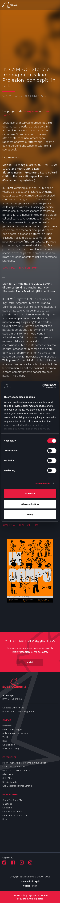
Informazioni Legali (30, 881)
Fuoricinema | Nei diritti (14, 815)
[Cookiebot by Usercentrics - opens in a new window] (42, 386)
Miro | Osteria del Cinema (16, 770)
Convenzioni (8, 744)
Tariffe (5, 737)
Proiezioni (7, 725)
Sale (4, 741)
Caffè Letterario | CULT (14, 766)
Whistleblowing (10, 748)
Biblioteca (7, 774)
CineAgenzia (30, 111)
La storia (7, 807)
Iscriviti (30, 662)
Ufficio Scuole (9, 782)
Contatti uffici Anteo (13, 707)
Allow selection (30, 504)
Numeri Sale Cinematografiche (18, 711)
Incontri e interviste (12, 811)
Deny (30, 514)
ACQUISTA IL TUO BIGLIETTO (20, 268)
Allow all (30, 493)
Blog (4, 819)
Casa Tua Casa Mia (12, 800)
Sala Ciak (7, 778)
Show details (42, 483)
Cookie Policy (30, 886)
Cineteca (7, 804)
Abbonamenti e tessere (15, 733)
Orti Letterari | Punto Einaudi (17, 785)
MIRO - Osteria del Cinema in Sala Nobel (24, 762)
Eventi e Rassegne (12, 729)
